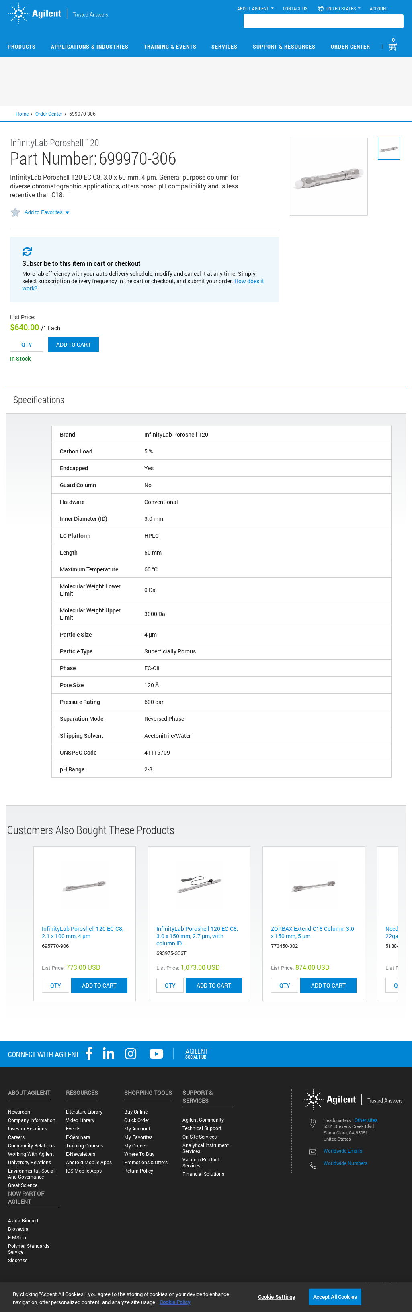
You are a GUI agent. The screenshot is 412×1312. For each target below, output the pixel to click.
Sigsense (17, 1260)
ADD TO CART (99, 985)
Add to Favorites (44, 212)
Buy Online (136, 1112)
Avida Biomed (23, 1221)
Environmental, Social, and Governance (31, 1174)
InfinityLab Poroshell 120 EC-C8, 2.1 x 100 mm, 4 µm (82, 932)
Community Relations (31, 1146)
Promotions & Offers (146, 1162)
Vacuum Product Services (200, 1163)
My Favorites (138, 1137)
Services (224, 46)
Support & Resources (284, 46)
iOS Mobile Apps (84, 1171)
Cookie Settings (276, 1296)
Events (73, 1129)
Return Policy (138, 1171)
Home (22, 113)
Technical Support (201, 1128)
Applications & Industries (90, 46)
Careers (16, 1137)
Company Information (31, 1120)
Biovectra (18, 1229)
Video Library (80, 1120)
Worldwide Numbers (345, 1163)
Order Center (350, 46)
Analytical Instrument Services (205, 1148)
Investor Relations (27, 1129)
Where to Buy (139, 1154)
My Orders (135, 1146)
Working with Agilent (31, 1154)
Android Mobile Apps (89, 1162)
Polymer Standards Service (28, 1249)
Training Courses (84, 1146)
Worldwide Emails (343, 1150)
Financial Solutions (203, 1174)
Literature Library (84, 1112)
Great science (22, 1185)
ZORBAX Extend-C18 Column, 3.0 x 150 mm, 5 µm (312, 932)
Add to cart (73, 344)
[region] (206, 1297)
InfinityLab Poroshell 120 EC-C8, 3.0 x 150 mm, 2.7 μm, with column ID (197, 936)
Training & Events (170, 46)
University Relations (29, 1162)
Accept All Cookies (335, 1296)
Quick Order (136, 1120)
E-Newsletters (80, 1154)
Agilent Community (203, 1120)
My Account (137, 1129)
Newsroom (19, 1112)
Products (22, 46)
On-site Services (199, 1137)
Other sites (366, 1120)
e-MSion (17, 1237)
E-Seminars (78, 1137)
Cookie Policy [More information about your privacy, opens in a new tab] (175, 1302)
